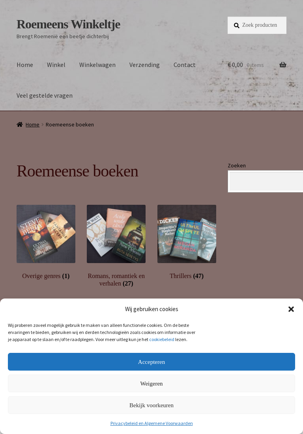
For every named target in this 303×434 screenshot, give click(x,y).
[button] (291, 309)
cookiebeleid (161, 339)
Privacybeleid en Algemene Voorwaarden (151, 423)
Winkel (56, 65)
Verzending (144, 65)
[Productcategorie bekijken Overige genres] (46, 242)
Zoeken (237, 165)
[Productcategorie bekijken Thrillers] (186, 242)
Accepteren (151, 362)
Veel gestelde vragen (45, 95)
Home (25, 65)
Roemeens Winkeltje (68, 24)
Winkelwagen (97, 65)
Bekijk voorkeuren (151, 405)
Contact (185, 65)
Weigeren (151, 383)
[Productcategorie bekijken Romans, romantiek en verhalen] (116, 246)
